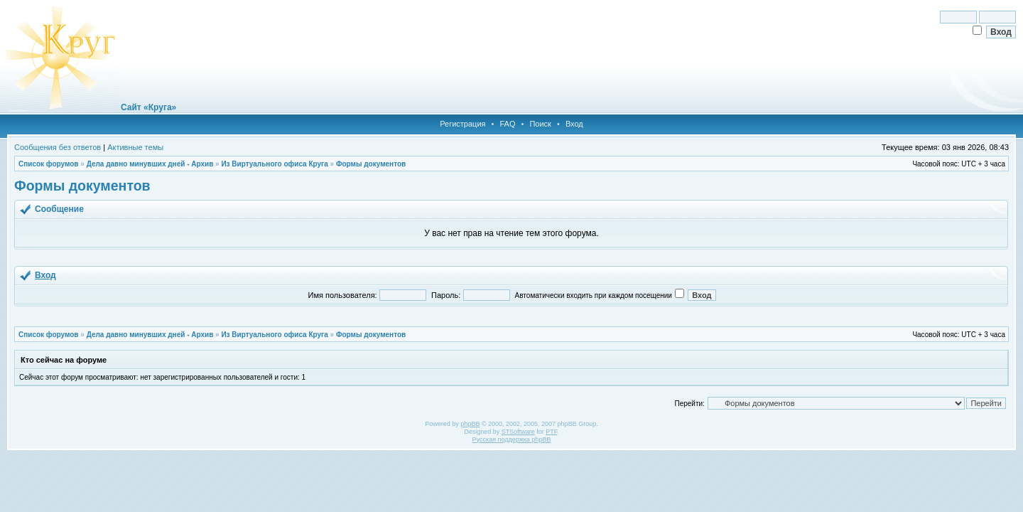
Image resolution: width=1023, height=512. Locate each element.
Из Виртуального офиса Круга (274, 164)
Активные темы (135, 147)
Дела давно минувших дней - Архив (150, 164)
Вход (574, 123)
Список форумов (48, 164)
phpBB (470, 423)
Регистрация (462, 123)
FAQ (507, 123)
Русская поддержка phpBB (511, 439)
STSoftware (518, 431)
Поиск (540, 123)
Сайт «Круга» (148, 107)
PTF (551, 431)
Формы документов (371, 164)
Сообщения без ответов (57, 147)
